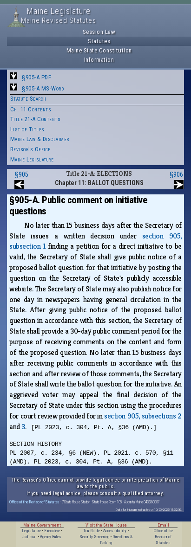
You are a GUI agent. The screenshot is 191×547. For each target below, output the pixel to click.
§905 (21, 174)
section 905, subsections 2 (142, 416)
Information (99, 59)
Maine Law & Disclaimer (39, 138)
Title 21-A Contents (35, 119)
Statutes (99, 41)
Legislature (31, 530)
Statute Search (28, 98)
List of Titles (27, 129)
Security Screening (94, 536)
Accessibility (114, 530)
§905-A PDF (36, 77)
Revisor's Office (30, 149)
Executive (52, 530)
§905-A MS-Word (43, 88)
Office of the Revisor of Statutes (34, 501)
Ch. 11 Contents (31, 109)
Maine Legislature (32, 159)
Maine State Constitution (99, 50)
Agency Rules (50, 536)
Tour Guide (91, 530)
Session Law (99, 31)
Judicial (29, 536)
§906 (176, 174)
